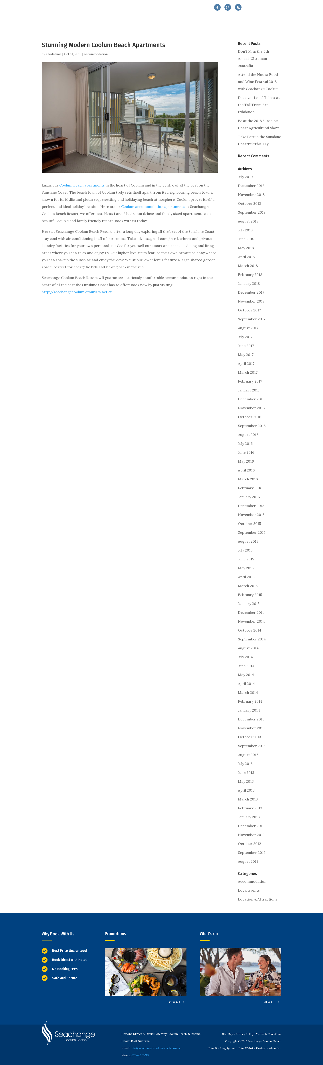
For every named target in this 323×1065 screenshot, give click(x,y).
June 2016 (246, 452)
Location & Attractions (257, 899)
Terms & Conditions (268, 1034)
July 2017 (245, 337)
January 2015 (249, 603)
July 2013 (245, 763)
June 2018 (246, 239)
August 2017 (248, 328)
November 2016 (251, 408)
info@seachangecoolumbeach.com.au (156, 1048)
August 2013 (248, 754)
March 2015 (248, 586)
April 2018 (246, 257)
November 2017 (251, 301)
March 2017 (248, 372)
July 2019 (245, 176)
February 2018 (250, 274)
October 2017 (249, 310)
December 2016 (251, 399)
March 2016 (248, 479)
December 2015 (251, 505)
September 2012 (252, 852)
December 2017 (251, 292)
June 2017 (246, 345)
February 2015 (250, 594)
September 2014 (252, 639)
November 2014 (251, 621)
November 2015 (251, 514)
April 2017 (246, 363)
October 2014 (249, 630)
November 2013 (251, 728)
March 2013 (248, 799)
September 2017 (251, 319)
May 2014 (246, 674)
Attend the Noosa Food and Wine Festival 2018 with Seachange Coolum (258, 81)
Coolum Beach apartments (82, 185)
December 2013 (251, 719)
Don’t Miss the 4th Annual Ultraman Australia (253, 58)
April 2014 (246, 683)
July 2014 (245, 657)
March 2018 (248, 265)
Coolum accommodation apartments (153, 206)
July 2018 (245, 230)
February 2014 (250, 701)
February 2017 (250, 381)
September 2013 (252, 746)
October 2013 (249, 737)
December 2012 (251, 826)
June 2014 (246, 666)
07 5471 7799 (268, 8)
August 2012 (248, 861)
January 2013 (249, 817)
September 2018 (252, 212)
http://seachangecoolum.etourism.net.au (77, 292)
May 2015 (246, 568)
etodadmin (53, 54)
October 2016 (249, 417)
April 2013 (246, 790)
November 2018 (251, 194)
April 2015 (246, 577)
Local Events (249, 890)
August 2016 (248, 434)
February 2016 (250, 488)
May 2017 (246, 354)
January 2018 (249, 283)
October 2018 (249, 203)
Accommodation (96, 54)
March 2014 (248, 692)
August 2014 (248, 648)
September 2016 (252, 425)
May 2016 (246, 461)
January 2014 (249, 710)
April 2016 (246, 470)
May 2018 (246, 248)
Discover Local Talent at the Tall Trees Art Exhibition (259, 104)
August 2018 (248, 221)
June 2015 (246, 559)
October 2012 (249, 843)
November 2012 (251, 834)
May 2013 (246, 781)
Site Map (227, 1034)
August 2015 (248, 541)
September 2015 (251, 532)
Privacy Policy (245, 1034)
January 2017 (249, 390)
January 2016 (249, 497)
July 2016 (245, 443)
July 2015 (245, 550)
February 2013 (250, 808)
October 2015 (249, 523)
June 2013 (246, 772)
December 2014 (251, 612)
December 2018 (251, 185)
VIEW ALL (174, 1002)
